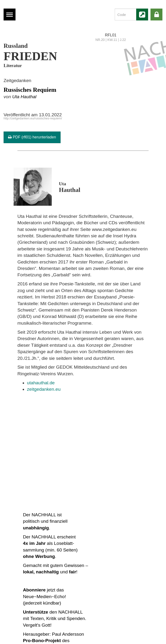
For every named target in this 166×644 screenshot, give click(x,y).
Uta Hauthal (24, 96)
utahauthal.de (41, 382)
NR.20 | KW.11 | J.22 (110, 40)
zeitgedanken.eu (44, 389)
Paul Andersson (68, 634)
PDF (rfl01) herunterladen (32, 137)
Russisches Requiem (30, 89)
